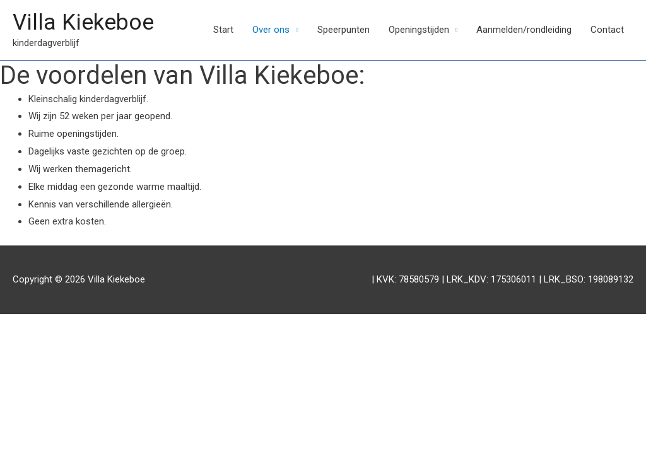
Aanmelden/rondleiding (524, 29)
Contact (607, 29)
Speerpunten (343, 29)
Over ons (271, 29)
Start (223, 29)
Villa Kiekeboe (83, 22)
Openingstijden (419, 29)
